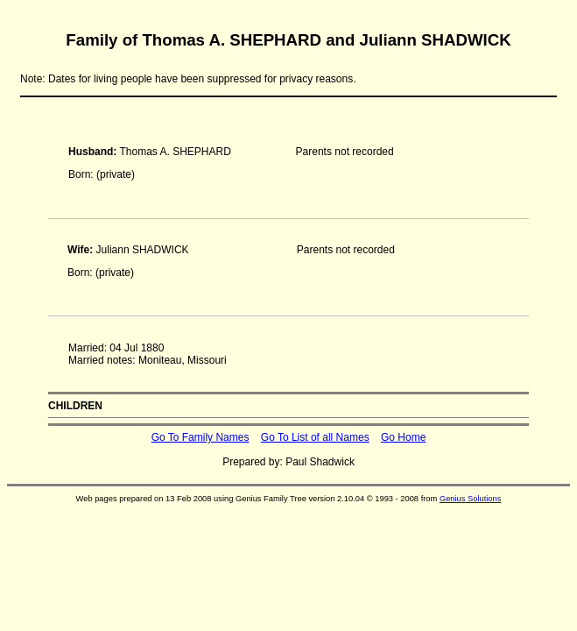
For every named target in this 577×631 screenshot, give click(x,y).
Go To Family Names (200, 437)
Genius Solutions (471, 498)
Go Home (403, 437)
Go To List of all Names (315, 437)
